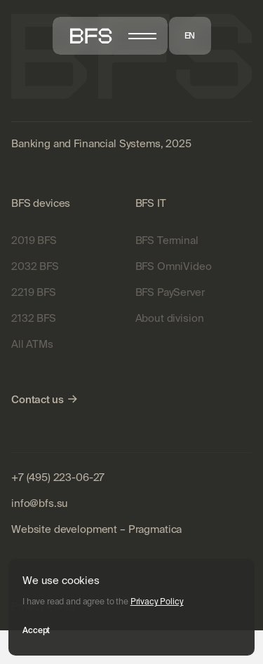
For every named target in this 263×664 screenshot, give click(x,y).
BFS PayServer (170, 292)
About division (169, 318)
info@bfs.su (39, 503)
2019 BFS (34, 240)
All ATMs (32, 344)
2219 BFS (33, 292)
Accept (36, 630)
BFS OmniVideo (173, 266)
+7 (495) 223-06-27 (57, 477)
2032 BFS (35, 266)
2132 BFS (33, 318)
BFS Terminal (166, 240)
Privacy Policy (157, 601)
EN (190, 35)
